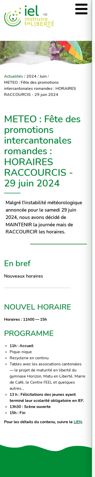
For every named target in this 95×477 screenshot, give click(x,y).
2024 (31, 76)
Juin (43, 76)
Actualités (13, 76)
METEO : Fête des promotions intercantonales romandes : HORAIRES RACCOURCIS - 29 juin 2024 (40, 88)
